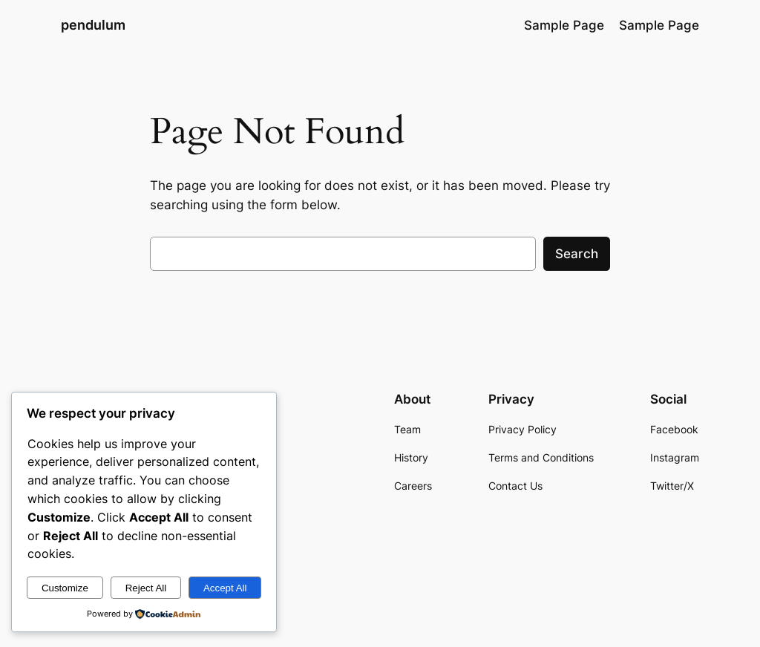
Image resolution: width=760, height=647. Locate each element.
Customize (65, 588)
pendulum (93, 25)
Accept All (225, 588)
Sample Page (564, 25)
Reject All (146, 588)
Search (576, 253)
